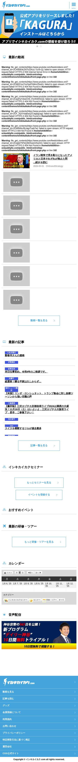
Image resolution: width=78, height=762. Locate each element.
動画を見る (8, 691)
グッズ (6, 705)
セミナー (34, 600)
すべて (61, 600)
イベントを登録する (39, 494)
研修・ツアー (49, 600)
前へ (31, 573)
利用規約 (7, 719)
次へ (37, 573)
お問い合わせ (9, 726)
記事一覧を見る (39, 445)
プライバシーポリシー (14, 733)
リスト (10, 572)
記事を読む (8, 698)
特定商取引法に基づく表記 (16, 739)
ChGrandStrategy (54, 166)
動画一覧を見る (39, 320)
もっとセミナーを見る (39, 482)
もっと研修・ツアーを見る (39, 541)
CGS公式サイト (11, 753)
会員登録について (12, 712)
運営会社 (7, 746)
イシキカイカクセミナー (15, 600)
